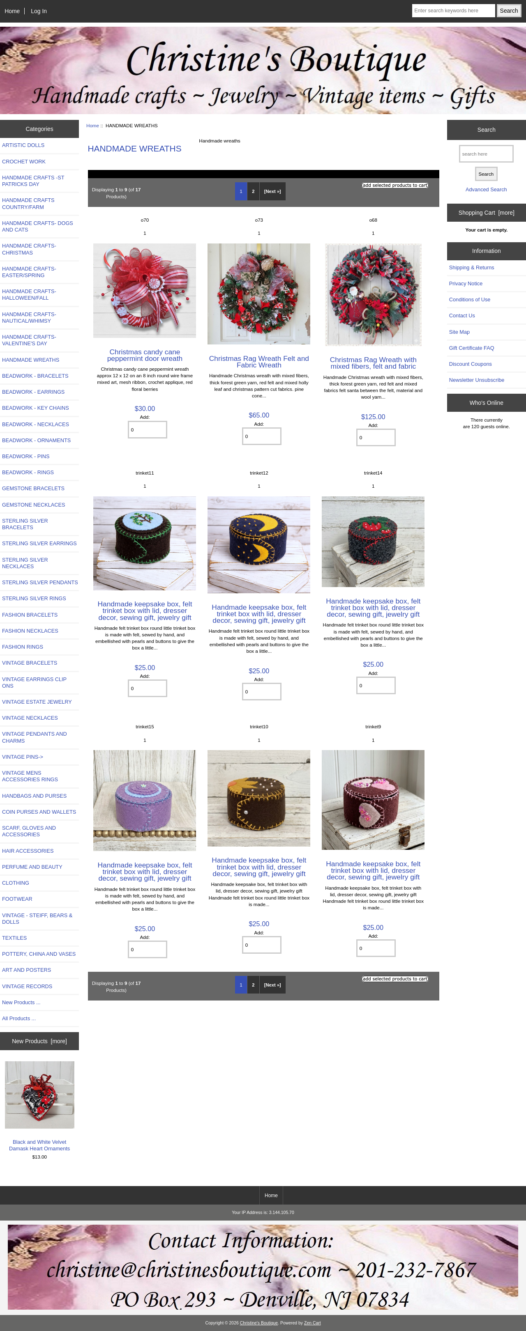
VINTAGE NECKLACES (30, 718)
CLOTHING (15, 883)
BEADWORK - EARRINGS (33, 392)
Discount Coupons (470, 364)
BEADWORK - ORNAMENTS (36, 440)
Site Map (459, 332)
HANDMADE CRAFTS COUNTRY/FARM (28, 203)
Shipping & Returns (471, 267)
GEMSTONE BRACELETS (33, 488)
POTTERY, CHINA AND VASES (39, 954)
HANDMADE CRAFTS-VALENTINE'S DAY (29, 340)
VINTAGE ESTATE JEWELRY (37, 702)
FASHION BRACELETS (30, 615)
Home (12, 11)
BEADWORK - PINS (25, 456)
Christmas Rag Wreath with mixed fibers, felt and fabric (373, 363)
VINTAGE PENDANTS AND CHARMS (34, 737)
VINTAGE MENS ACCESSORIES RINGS (30, 776)
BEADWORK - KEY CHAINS (35, 408)
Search (487, 129)
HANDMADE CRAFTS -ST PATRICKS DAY (33, 180)
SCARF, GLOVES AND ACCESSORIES (29, 831)
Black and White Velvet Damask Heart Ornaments (39, 1106)
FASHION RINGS (22, 647)
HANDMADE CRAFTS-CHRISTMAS (29, 249)
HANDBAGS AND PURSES (34, 796)
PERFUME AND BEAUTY (32, 867)
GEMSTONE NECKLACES (33, 505)
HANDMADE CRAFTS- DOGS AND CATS (37, 226)
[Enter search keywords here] (453, 10)
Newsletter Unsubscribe (477, 380)
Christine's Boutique (259, 1323)
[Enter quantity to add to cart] (147, 429)
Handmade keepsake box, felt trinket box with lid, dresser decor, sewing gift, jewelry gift (144, 610)
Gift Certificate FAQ (471, 348)
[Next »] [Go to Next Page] (272, 191)
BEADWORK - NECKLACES (35, 424)
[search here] (486, 154)
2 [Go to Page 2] (253, 191)
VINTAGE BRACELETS (29, 663)
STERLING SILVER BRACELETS (25, 524)
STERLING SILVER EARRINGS (39, 543)
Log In (39, 11)
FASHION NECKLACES (30, 631)
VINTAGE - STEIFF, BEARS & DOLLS (37, 918)
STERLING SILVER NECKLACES (25, 563)
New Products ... (21, 1002)
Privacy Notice (465, 283)
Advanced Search (486, 189)
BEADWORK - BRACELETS (35, 376)
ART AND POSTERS (26, 970)
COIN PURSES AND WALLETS (39, 812)
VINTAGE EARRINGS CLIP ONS (34, 682)
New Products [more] (39, 1041)
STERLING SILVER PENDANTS (40, 582)
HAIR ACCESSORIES (27, 851)
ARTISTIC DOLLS (23, 145)
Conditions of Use (470, 299)
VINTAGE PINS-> (22, 757)
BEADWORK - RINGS (28, 472)
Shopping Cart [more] (486, 212)
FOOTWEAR (17, 899)
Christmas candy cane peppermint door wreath (145, 355)
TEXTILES (14, 938)
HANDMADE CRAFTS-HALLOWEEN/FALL (29, 294)
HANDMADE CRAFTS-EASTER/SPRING (29, 272)
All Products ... (19, 1018)
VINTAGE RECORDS (27, 986)
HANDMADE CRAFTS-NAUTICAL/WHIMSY (29, 317)
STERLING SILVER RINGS (34, 598)
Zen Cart (312, 1323)
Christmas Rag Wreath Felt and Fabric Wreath (259, 361)
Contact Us (462, 315)
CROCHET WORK (24, 161)
